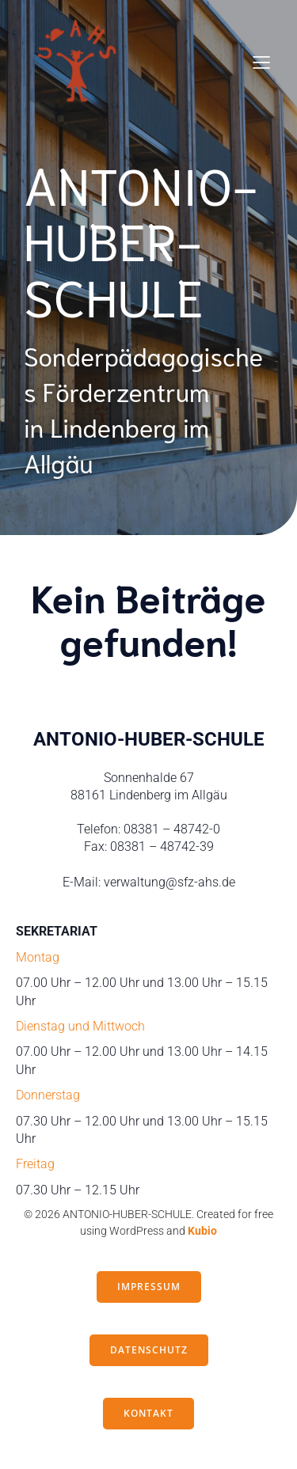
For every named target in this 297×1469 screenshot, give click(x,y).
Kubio (202, 1230)
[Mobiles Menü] (261, 62)
